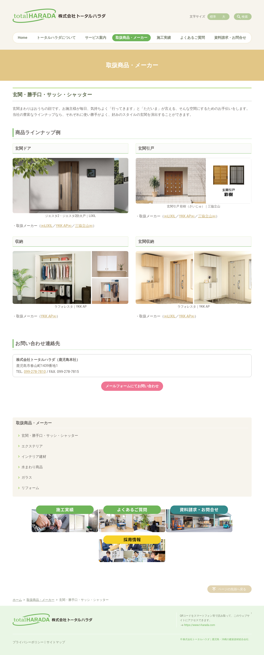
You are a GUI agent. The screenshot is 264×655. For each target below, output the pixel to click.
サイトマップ (55, 642)
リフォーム (30, 488)
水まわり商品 (32, 467)
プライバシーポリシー (28, 642)
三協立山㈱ (84, 226)
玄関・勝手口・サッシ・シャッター (49, 435)
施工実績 (164, 37)
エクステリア (32, 446)
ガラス (26, 477)
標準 (213, 16)
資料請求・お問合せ (230, 37)
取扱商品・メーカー (131, 37)
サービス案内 (95, 37)
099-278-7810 (35, 372)
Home (22, 37)
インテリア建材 (33, 456)
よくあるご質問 (192, 37)
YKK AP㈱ (63, 226)
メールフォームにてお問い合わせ (132, 386)
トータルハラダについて (56, 37)
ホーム (17, 600)
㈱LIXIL (46, 226)
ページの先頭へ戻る (232, 589)
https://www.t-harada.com (199, 625)
